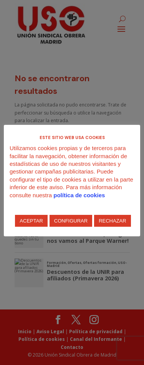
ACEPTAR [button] (31, 221)
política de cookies (79, 195)
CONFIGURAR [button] (71, 221)
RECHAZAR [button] (112, 221)
